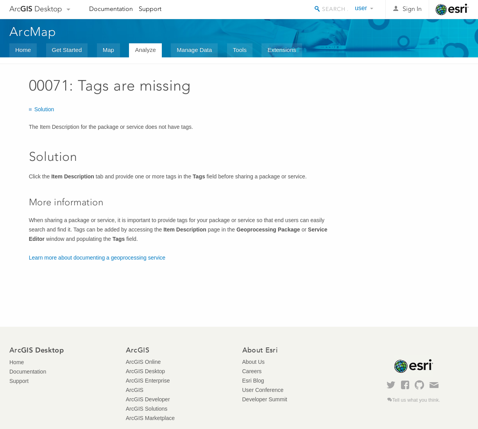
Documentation (111, 8)
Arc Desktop (35, 8)
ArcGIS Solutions (147, 409)
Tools (240, 49)
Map (108, 49)
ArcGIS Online (143, 362)
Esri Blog (253, 380)
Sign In (412, 8)
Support (150, 8)
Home (23, 49)
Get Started (67, 49)
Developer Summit (264, 399)
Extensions (281, 49)
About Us (253, 362)
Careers (252, 371)
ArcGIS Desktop (145, 371)
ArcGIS (134, 390)
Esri (452, 9)
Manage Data (194, 49)
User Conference (263, 390)
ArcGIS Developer (148, 399)
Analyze (145, 49)
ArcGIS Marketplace (150, 418)
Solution (44, 109)
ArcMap (33, 31)
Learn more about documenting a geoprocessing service (97, 258)
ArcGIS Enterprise (148, 380)
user (361, 8)
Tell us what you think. (416, 400)
